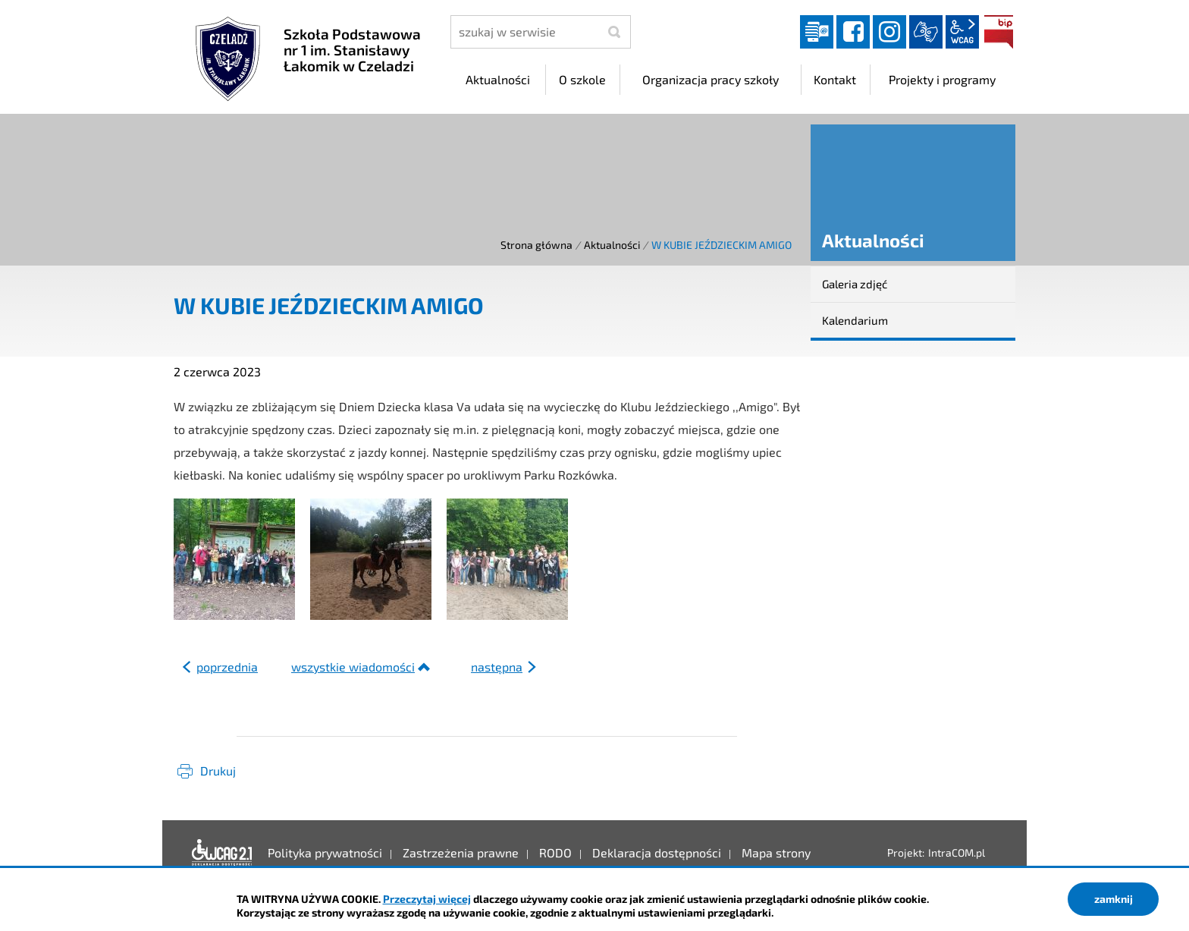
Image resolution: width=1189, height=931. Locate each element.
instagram (889, 32)
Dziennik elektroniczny (816, 32)
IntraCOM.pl (956, 852)
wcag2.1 (962, 32)
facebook (853, 32)
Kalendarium (855, 320)
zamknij (1113, 898)
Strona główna (536, 244)
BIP (998, 32)
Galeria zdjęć (854, 284)
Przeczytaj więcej (427, 898)
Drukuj (218, 770)
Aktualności (612, 244)
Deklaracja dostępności (222, 853)
